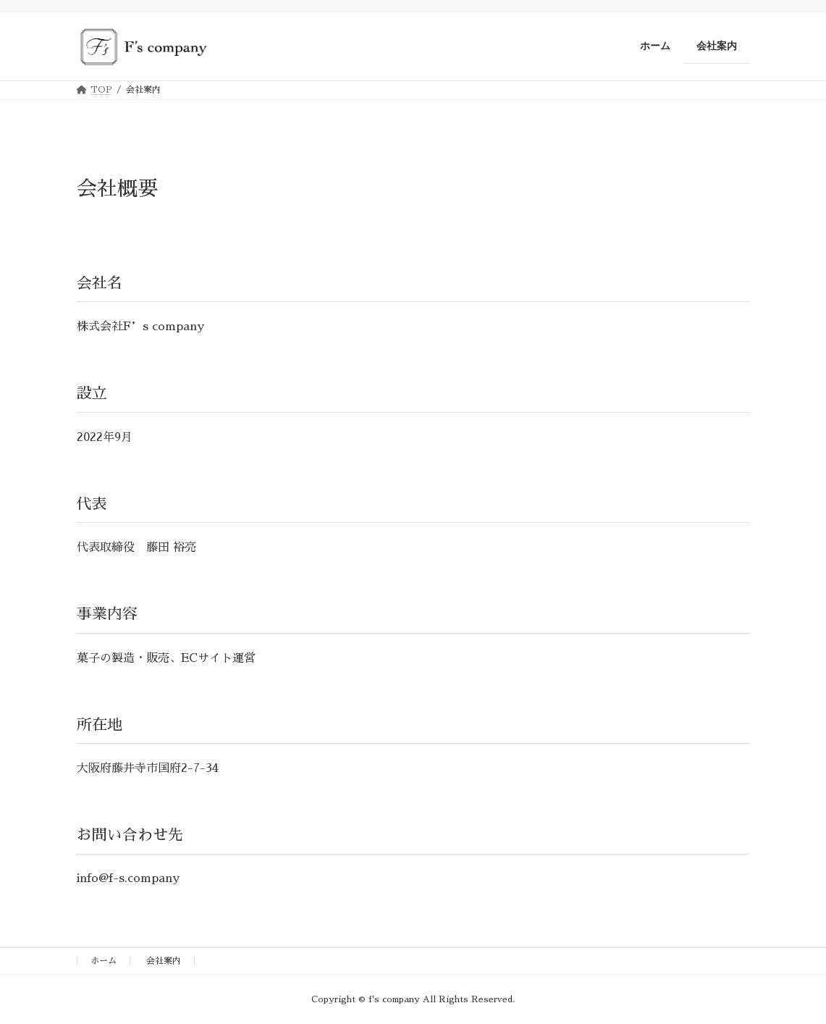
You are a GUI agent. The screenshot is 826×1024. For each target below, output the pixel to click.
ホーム (103, 961)
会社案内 (163, 961)
